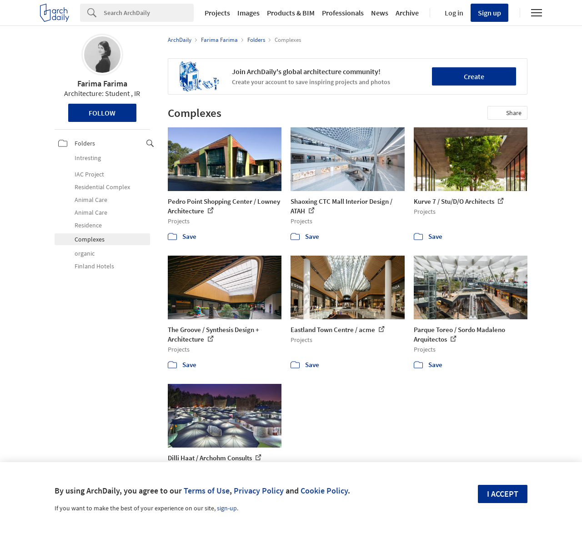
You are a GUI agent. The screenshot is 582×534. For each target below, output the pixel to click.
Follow (102, 112)
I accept (502, 494)
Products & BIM (291, 12)
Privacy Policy (259, 490)
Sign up (489, 12)
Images (248, 12)
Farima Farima (102, 83)
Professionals (343, 12)
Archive (407, 12)
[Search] (149, 13)
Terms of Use (207, 490)
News (379, 12)
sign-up (227, 508)
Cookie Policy (324, 490)
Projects (217, 12)
